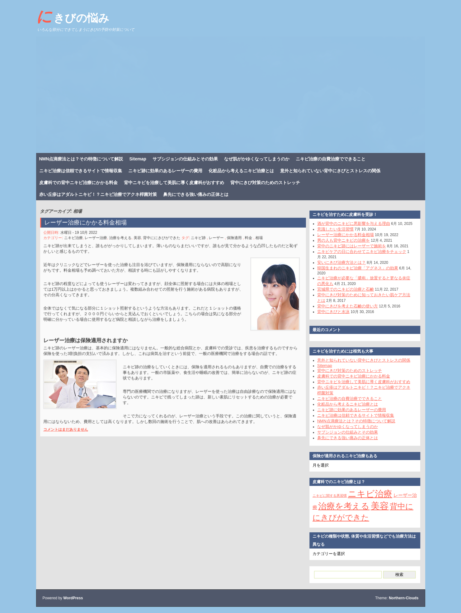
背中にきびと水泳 (330, 311)
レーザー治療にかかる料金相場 (90, 227)
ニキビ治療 (79, 241)
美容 (139, 241)
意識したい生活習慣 (332, 229)
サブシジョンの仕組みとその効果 (185, 158)
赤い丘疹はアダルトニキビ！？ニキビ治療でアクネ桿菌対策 (98, 194)
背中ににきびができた (162, 241)
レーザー (214, 241)
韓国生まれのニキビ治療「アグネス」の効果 (354, 268)
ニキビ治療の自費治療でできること (330, 158)
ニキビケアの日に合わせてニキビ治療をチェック (358, 251)
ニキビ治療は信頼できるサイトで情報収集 (80, 170)
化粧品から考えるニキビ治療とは (241, 170)
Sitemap (137, 158)
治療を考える (123, 241)
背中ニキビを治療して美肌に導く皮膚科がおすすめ (174, 182)
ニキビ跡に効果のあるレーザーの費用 (165, 170)
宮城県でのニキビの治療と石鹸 (342, 289)
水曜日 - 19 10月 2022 (84, 236)
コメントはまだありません (72, 422)
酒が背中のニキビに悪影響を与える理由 (350, 223)
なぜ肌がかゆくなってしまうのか (256, 158)
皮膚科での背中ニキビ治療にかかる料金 (78, 182)
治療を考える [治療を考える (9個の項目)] (340, 506)
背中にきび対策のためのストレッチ (265, 182)
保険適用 (231, 241)
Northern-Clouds (403, 598)
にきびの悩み (72, 16)
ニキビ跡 (197, 241)
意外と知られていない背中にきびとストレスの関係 (330, 170)
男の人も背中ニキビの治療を (340, 240)
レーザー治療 (100, 241)
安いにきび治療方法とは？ (338, 262)
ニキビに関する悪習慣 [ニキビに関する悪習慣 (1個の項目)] (326, 495)
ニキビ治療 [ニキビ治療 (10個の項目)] (366, 494)
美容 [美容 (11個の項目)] (376, 506)
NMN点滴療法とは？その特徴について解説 (81, 158)
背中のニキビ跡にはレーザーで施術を (348, 246)
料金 (244, 241)
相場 (254, 241)
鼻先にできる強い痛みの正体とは (195, 194)
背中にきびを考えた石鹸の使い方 (344, 306)
